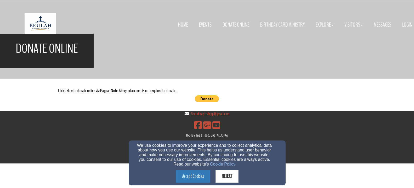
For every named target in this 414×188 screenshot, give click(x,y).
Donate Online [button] (236, 25)
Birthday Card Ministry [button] (282, 25)
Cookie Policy (222, 164)
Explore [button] (324, 25)
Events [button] (205, 25)
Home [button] (183, 25)
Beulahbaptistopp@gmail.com (210, 114)
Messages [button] (382, 25)
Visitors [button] (353, 25)
